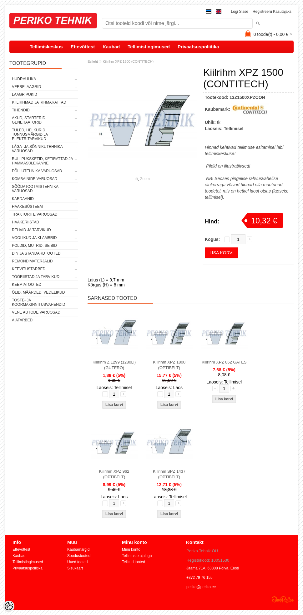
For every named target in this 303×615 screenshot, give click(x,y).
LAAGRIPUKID (24, 94)
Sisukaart (75, 568)
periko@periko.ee (201, 587)
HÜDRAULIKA (24, 79)
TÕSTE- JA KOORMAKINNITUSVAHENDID (38, 302)
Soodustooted (78, 556)
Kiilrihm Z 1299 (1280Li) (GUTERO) (114, 365)
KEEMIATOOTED (26, 284)
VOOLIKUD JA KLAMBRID (34, 238)
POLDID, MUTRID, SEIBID (34, 245)
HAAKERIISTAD (25, 222)
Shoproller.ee (283, 599)
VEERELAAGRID (26, 87)
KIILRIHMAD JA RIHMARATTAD (39, 102)
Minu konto (131, 549)
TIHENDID (21, 110)
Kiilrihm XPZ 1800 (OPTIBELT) (169, 365)
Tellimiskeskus (46, 46)
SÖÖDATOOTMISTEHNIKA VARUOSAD (35, 188)
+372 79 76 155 (199, 577)
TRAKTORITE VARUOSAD (35, 214)
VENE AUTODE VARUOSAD (36, 312)
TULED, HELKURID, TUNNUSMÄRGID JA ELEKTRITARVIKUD (30, 134)
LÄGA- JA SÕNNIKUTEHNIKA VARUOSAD (37, 148)
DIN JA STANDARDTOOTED (36, 253)
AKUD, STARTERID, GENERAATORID (29, 120)
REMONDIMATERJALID (32, 261)
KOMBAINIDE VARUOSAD (34, 179)
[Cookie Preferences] (8, 606)
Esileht (93, 61)
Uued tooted (77, 562)
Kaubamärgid (78, 549)
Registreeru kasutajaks (272, 11)
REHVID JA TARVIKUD (31, 230)
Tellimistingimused (149, 46)
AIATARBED (22, 320)
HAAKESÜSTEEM (27, 206)
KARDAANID (23, 199)
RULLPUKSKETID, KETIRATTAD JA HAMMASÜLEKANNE (42, 161)
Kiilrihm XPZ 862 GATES (224, 362)
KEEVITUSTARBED (28, 269)
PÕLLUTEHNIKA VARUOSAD (37, 171)
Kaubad (111, 46)
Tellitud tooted (133, 562)
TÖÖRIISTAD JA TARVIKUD (35, 277)
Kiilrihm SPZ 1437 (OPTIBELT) (169, 474)
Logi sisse (239, 11)
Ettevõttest (83, 46)
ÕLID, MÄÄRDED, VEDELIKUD (38, 292)
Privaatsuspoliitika (198, 46)
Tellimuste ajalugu (137, 556)
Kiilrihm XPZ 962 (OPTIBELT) (114, 474)
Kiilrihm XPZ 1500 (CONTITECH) (128, 61)
